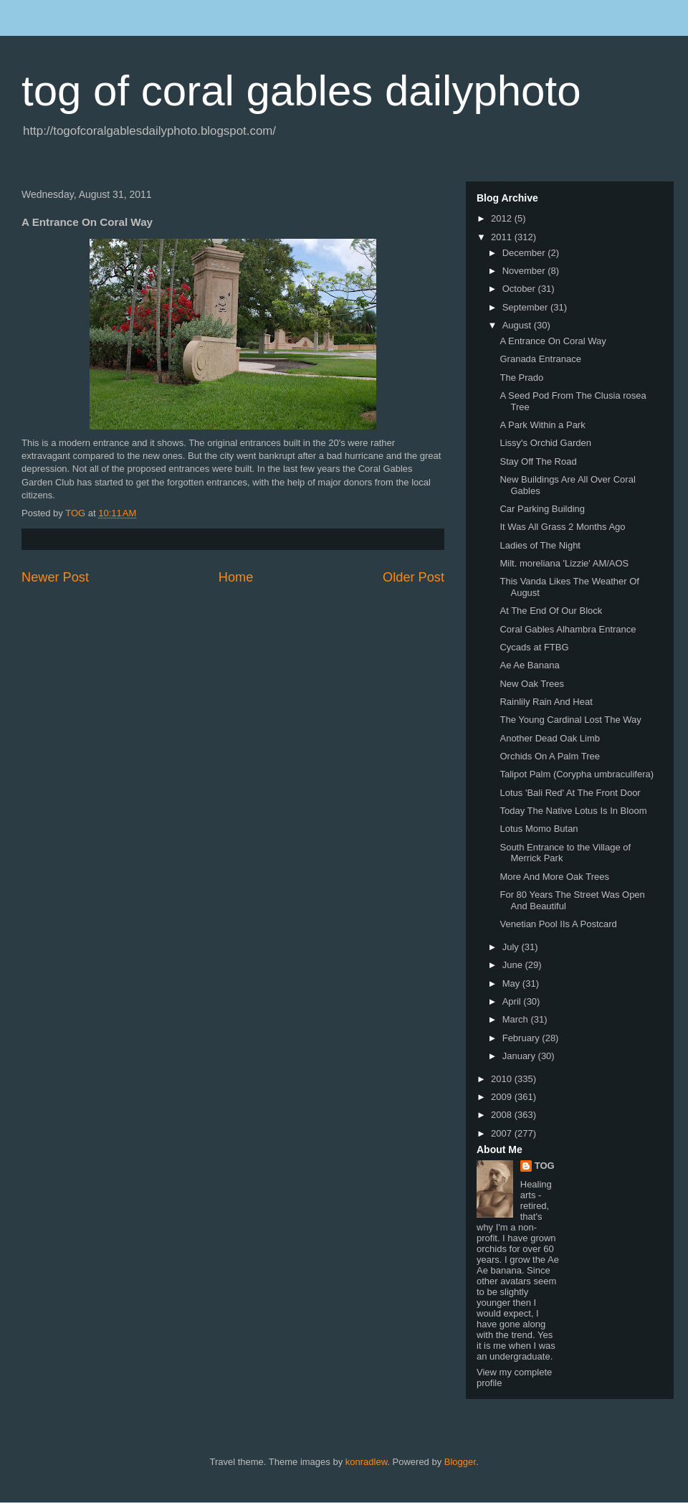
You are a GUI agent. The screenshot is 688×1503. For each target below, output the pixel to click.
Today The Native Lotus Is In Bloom (573, 810)
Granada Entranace (540, 359)
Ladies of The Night (540, 545)
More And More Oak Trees (554, 876)
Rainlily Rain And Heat (546, 701)
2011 (503, 237)
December (525, 252)
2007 (503, 1133)
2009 (503, 1096)
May (512, 983)
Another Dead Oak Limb (549, 738)
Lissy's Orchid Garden (545, 442)
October (520, 288)
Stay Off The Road (538, 461)
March (516, 1019)
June (513, 964)
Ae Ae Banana (529, 665)
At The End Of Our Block (551, 610)
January (520, 1056)
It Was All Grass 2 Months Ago (562, 526)
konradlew (366, 1461)
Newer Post (55, 577)
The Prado (521, 377)
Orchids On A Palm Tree (549, 756)
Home (236, 577)
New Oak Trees (532, 683)
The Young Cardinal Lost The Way (570, 719)
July (512, 947)
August (518, 325)
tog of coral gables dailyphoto (301, 91)
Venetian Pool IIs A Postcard (558, 924)
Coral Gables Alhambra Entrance (568, 629)
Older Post (413, 577)
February (522, 1038)
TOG (545, 1165)
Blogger (460, 1461)
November (525, 270)
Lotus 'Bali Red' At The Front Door (570, 792)
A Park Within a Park (542, 424)
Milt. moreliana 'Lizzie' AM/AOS (564, 563)
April (513, 1001)
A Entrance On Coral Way (553, 341)
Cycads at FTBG (534, 647)
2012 (503, 218)
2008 (503, 1114)
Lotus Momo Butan (539, 828)
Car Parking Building (542, 508)
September (526, 307)
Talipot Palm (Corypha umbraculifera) (577, 774)
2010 (503, 1078)
